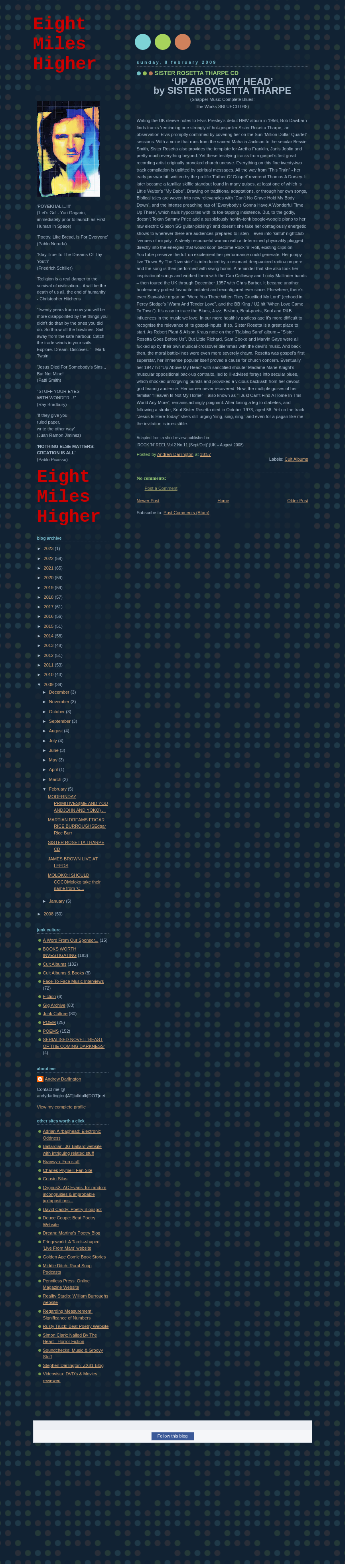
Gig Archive (54, 1005)
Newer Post (148, 500)
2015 (49, 626)
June (54, 750)
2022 (49, 558)
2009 (49, 684)
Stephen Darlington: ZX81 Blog (73, 1365)
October (57, 711)
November (60, 701)
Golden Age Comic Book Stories (74, 1256)
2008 (49, 913)
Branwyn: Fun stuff (61, 1161)
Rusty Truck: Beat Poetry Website (76, 1326)
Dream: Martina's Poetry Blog (72, 1233)
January (57, 901)
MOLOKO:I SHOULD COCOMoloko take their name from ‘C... (74, 882)
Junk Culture (55, 1013)
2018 (49, 597)
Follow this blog (173, 1436)
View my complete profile (61, 1106)
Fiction (49, 996)
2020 (49, 577)
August (56, 730)
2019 (49, 587)
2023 (49, 548)
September (60, 721)
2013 (49, 645)
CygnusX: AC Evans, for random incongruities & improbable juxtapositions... (74, 1194)
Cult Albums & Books (63, 972)
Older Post (297, 500)
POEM (49, 1022)
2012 (49, 655)
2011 (49, 665)
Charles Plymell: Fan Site (68, 1170)
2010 (49, 674)
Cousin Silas (55, 1178)
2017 (49, 606)
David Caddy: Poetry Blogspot (72, 1209)
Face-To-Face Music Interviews (73, 981)
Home (223, 500)
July (53, 740)
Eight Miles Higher (65, 44)
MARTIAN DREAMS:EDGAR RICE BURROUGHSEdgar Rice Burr (77, 826)
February (58, 789)
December (60, 692)
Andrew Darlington (63, 1079)
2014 (49, 635)
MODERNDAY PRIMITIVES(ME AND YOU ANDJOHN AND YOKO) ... (78, 803)
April (54, 769)
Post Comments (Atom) (186, 512)
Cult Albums (296, 459)
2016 (49, 616)
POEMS (51, 1031)
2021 (49, 568)
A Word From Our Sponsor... (71, 940)
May (54, 759)
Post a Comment (161, 488)
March (56, 779)
